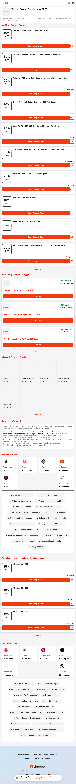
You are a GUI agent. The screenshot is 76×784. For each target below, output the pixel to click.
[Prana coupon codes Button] (45, 707)
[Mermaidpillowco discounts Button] (26, 701)
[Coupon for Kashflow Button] (55, 512)
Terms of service (50, 771)
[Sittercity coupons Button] (20, 724)
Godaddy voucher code (22, 495)
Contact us (38, 758)
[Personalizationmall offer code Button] (27, 718)
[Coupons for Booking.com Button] (26, 695)
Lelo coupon (26, 707)
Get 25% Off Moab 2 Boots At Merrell (18, 290)
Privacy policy (39, 771)
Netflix (5, 483)
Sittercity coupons (20, 724)
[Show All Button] (38, 636)
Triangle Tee (7, 378)
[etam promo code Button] (55, 712)
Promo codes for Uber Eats (49, 507)
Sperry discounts (37, 547)
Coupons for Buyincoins (48, 529)
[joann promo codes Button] (24, 684)
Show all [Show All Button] (38, 269)
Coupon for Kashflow (56, 512)
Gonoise (62, 672)
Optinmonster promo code (22, 524)
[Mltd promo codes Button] (23, 530)
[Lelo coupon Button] (24, 707)
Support (48, 758)
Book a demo (23, 754)
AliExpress (63, 467)
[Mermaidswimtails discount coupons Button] (24, 512)
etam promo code (56, 712)
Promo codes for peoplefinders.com (26, 712)
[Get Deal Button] (38, 296)
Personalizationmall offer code (28, 718)
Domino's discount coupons (51, 495)
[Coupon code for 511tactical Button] (51, 524)
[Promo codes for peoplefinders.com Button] (26, 712)
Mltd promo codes (24, 529)
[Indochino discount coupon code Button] (51, 518)
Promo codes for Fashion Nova (51, 501)
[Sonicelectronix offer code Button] (55, 535)
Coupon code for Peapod (23, 729)
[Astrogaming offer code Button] (50, 541)
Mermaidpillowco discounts (27, 701)
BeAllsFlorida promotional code (51, 689)
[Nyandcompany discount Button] (20, 689)
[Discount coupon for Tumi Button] (51, 729)
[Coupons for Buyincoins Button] (48, 530)
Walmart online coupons (21, 501)
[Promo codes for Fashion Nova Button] (50, 501)
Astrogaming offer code (51, 541)
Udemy (24, 467)
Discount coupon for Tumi (51, 729)
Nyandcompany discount (21, 689)
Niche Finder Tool (51, 754)
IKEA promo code (52, 695)
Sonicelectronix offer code (56, 535)
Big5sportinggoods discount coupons (23, 535)
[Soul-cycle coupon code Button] (23, 541)
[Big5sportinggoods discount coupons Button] (22, 535)
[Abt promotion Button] (52, 718)
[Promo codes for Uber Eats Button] (48, 507)
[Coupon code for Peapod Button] (22, 729)
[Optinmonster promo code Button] (22, 524)
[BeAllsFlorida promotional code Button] (50, 689)
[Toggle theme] (73, 3)
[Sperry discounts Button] (36, 547)
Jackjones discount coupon (21, 518)
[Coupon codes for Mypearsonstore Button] (37, 735)
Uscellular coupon (52, 701)
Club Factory (8, 655)
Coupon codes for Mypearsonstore (37, 735)
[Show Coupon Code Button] (36, 46)
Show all (38, 636)
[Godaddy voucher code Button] (22, 495)
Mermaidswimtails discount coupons (25, 512)
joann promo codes (24, 684)
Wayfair (25, 655)
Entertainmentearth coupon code (48, 724)
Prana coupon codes (46, 707)
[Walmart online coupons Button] (20, 501)
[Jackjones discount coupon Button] (19, 518)
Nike (61, 655)
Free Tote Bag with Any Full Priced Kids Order (21, 339)
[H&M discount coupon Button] (48, 684)
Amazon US (7, 467)
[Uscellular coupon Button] (51, 701)
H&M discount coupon (49, 684)
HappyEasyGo (64, 483)
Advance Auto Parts (48, 655)
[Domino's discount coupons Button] (50, 495)
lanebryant (7, 672)
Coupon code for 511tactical (52, 524)
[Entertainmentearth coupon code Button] (48, 724)
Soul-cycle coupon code (24, 541)
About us (28, 758)
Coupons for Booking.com (26, 695)
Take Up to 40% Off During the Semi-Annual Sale (22, 315)
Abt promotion (53, 718)
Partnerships (36, 754)
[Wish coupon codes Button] (22, 507)
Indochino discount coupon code (52, 518)
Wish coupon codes (23, 507)
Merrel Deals (7, 404)
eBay (42, 467)
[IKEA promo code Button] (51, 695)
